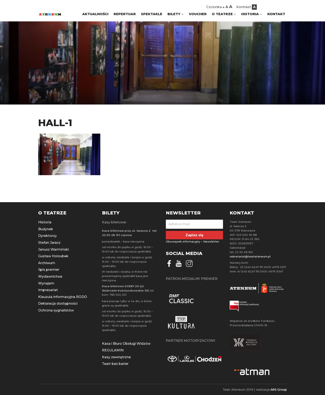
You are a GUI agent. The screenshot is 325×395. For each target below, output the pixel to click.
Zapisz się (194, 235)
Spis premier (48, 270)
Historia (44, 222)
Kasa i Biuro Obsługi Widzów (126, 344)
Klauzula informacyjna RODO (62, 297)
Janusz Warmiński (53, 249)
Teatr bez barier (115, 364)
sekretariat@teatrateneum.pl (250, 256)
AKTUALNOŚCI (95, 14)
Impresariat (48, 290)
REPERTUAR (125, 14)
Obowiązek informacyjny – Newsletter (192, 241)
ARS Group (278, 389)
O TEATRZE (222, 14)
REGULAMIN (113, 350)
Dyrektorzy (47, 236)
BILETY (173, 14)
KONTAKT (276, 14)
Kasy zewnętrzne (116, 357)
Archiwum (46, 263)
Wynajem (46, 283)
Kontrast (243, 7)
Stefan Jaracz (49, 243)
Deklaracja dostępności (58, 303)
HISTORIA (250, 14)
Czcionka (214, 7)
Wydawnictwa (50, 276)
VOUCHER (198, 14)
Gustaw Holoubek (53, 256)
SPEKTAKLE (151, 14)
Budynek (45, 229)
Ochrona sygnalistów (56, 310)
